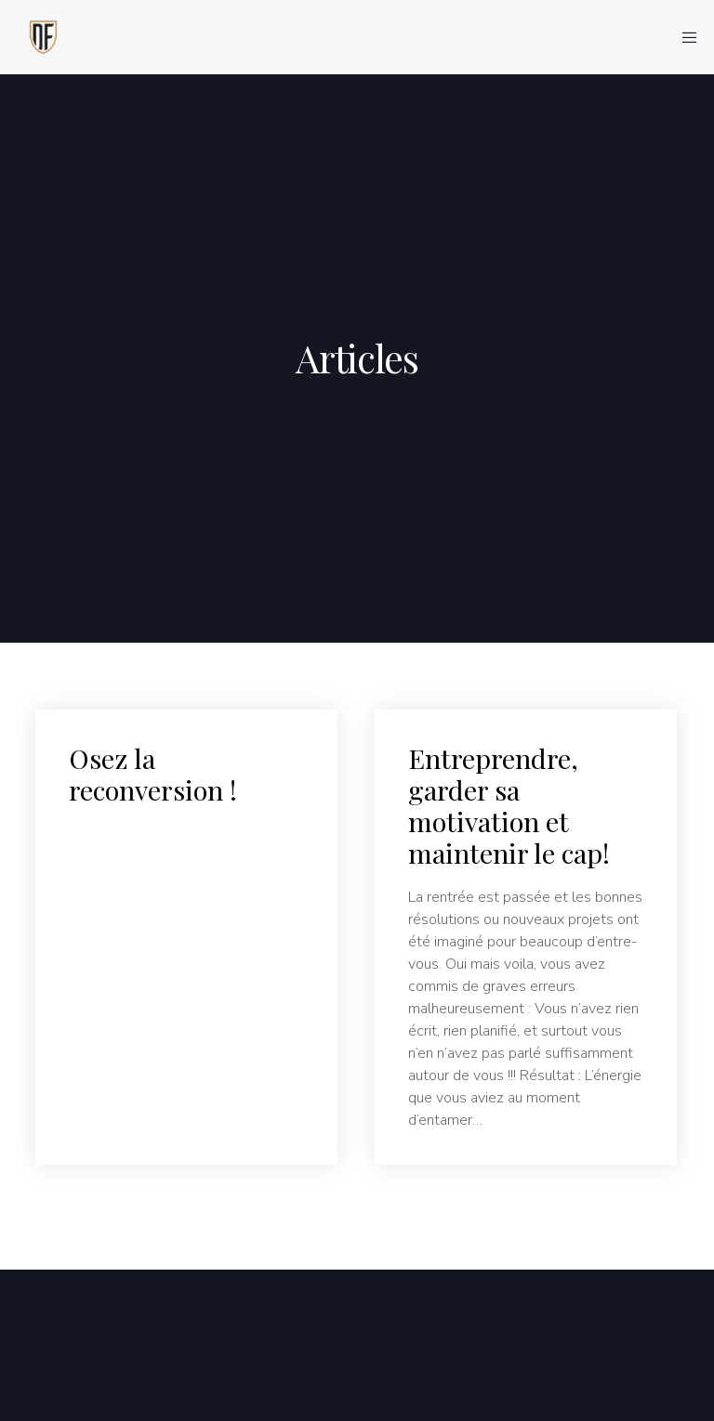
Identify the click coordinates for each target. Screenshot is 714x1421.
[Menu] (683, 37)
